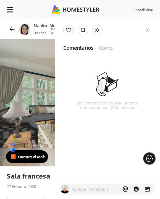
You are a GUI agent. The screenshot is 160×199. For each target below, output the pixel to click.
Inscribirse (143, 10)
